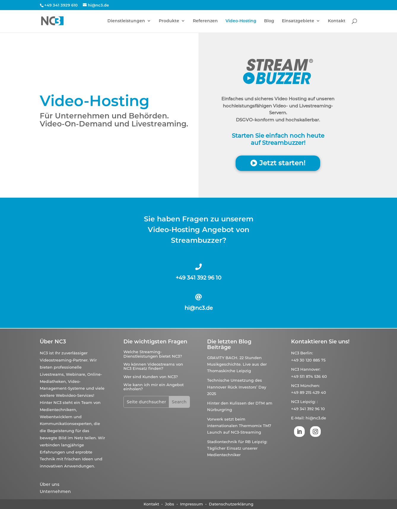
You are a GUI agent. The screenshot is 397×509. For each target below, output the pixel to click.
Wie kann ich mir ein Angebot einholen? (153, 386)
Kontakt (336, 21)
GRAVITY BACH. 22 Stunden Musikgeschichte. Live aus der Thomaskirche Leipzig (237, 364)
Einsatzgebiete (298, 21)
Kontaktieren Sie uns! (320, 341)
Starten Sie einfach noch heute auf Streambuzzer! (278, 139)
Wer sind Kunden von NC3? (150, 376)
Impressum (191, 504)
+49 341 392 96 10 (198, 278)
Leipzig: (308, 401)
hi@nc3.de (199, 308)
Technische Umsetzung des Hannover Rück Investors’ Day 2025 (236, 387)
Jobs (169, 504)
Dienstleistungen (126, 21)
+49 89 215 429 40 (308, 392)
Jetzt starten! (282, 163)
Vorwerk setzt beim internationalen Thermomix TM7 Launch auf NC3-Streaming (239, 426)
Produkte (169, 21)
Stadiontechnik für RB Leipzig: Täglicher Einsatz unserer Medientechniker (237, 448)
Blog (269, 21)
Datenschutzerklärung (231, 504)
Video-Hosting (241, 21)
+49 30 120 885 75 (308, 360)
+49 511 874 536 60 (309, 376)
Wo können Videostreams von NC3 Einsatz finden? (153, 366)
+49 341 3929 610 (61, 5)
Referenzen (205, 21)
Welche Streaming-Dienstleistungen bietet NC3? (152, 353)
